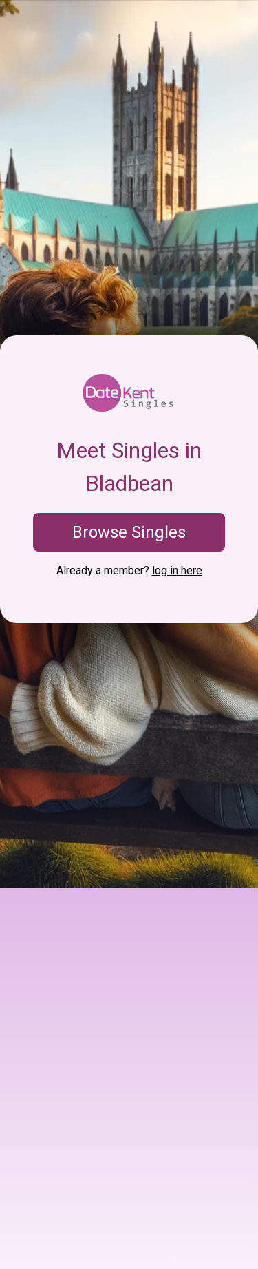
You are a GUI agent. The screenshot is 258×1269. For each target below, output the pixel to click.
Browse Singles (129, 532)
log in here (177, 570)
